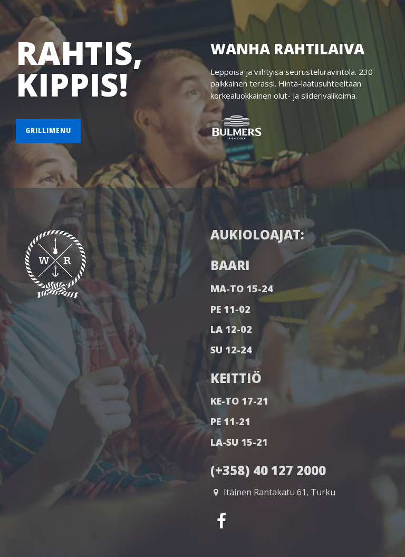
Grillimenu (48, 130)
